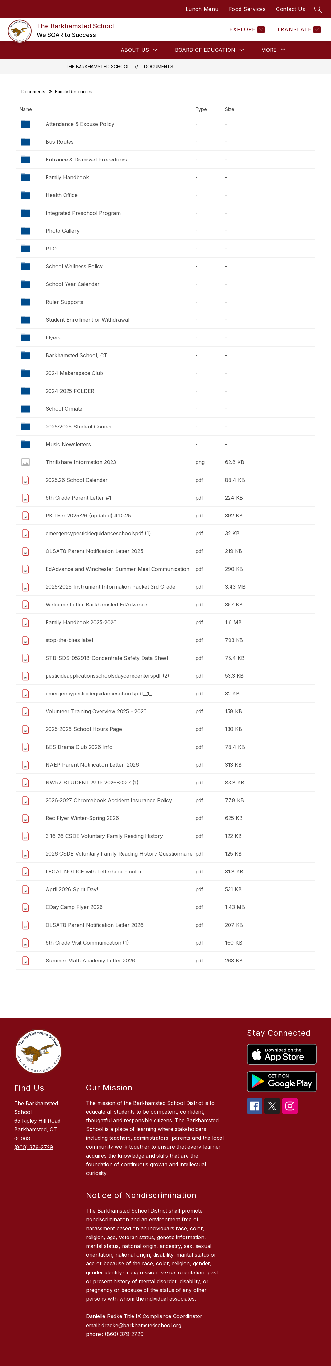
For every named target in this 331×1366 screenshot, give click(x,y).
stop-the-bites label (69, 640)
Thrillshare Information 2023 (81, 462)
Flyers (53, 337)
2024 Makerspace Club (74, 373)
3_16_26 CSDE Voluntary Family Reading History (104, 836)
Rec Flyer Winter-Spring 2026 (82, 818)
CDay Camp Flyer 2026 (74, 907)
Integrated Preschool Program (83, 213)
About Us (135, 50)
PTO (51, 248)
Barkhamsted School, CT (76, 355)
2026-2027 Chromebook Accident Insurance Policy (109, 800)
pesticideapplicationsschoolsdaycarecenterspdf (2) (107, 675)
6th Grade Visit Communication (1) (87, 942)
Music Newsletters (68, 444)
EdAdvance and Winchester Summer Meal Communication (117, 569)
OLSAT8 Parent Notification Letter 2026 (95, 925)
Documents (158, 66)
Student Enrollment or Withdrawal (87, 320)
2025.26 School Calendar (77, 480)
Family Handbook (67, 177)
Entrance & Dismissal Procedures (86, 159)
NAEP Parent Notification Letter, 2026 (92, 764)
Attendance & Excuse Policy (80, 124)
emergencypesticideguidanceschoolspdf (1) (98, 533)
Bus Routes (60, 142)
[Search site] (318, 9)
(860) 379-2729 (33, 1147)
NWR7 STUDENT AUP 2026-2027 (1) (92, 782)
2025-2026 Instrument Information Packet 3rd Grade (110, 586)
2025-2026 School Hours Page (84, 729)
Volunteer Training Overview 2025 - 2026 (96, 711)
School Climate (64, 408)
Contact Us (290, 9)
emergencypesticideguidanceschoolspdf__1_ (99, 693)
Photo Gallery (63, 231)
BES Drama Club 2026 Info (79, 747)
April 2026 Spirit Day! (72, 889)
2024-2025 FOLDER (70, 391)
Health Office (62, 195)
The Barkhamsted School (98, 66)
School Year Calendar (73, 284)
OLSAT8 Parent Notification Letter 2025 (94, 551)
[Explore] (246, 30)
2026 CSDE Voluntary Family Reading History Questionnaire (119, 853)
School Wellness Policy (74, 266)
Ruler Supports (64, 302)
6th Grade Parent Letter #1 (78, 497)
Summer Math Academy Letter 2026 (90, 960)
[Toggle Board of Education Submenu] (242, 50)
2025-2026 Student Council (79, 426)
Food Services (247, 9)
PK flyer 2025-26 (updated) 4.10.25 (88, 515)
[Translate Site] (298, 30)
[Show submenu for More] (269, 50)
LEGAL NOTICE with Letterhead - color (94, 871)
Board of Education (205, 50)
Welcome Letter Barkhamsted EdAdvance (96, 604)
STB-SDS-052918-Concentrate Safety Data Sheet (107, 658)
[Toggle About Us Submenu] (155, 50)
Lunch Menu (202, 9)
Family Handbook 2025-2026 (81, 622)
